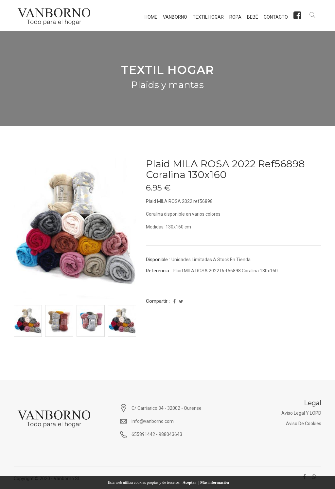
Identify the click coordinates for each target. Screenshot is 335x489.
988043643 (170, 434)
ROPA (235, 17)
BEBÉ (251, 17)
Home (150, 17)
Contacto (275, 17)
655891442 (143, 434)
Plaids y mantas (167, 84)
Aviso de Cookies (303, 423)
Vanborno (174, 17)
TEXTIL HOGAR (207, 17)
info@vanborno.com (153, 421)
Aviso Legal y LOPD (301, 413)
